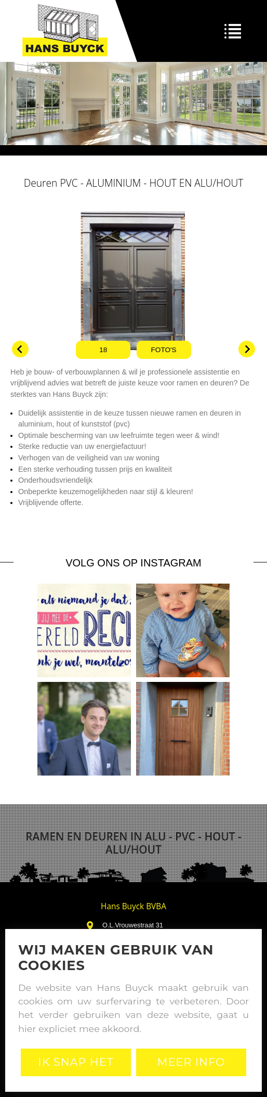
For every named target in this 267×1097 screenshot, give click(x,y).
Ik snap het (75, 1061)
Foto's (164, 350)
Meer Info (191, 1061)
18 (103, 350)
